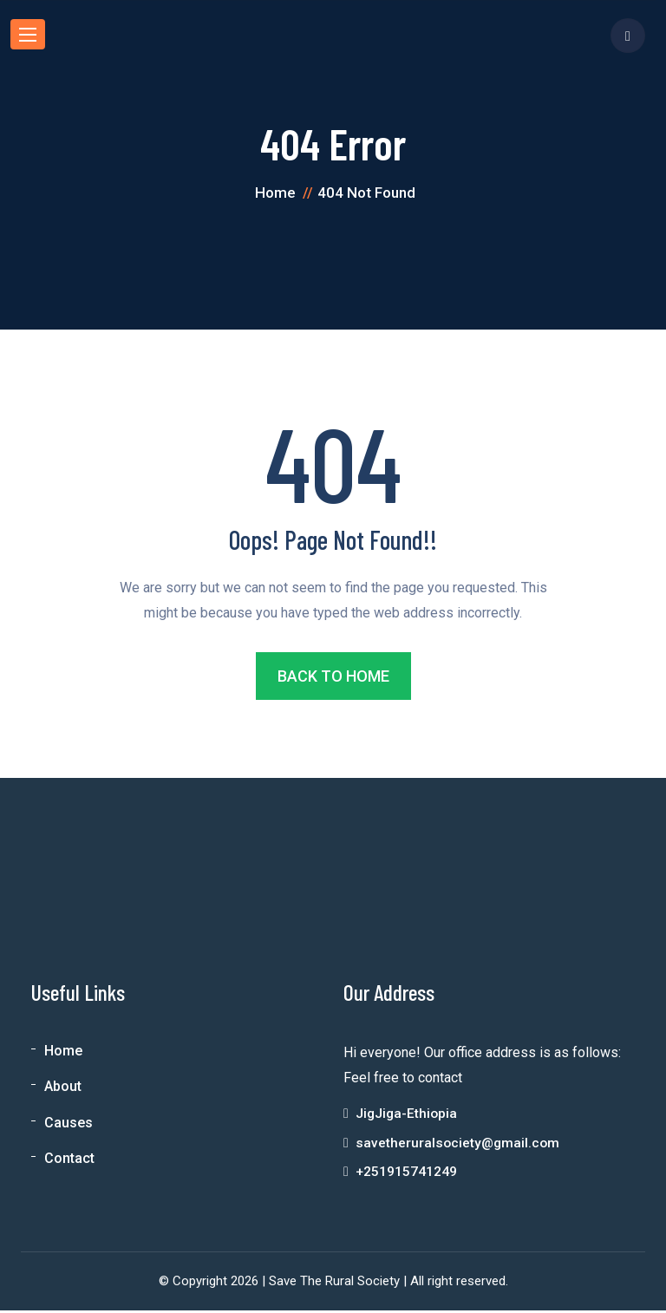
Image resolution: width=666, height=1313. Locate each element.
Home (63, 1051)
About (63, 1087)
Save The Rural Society (334, 1283)
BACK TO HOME (333, 676)
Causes (68, 1122)
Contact (69, 1158)
